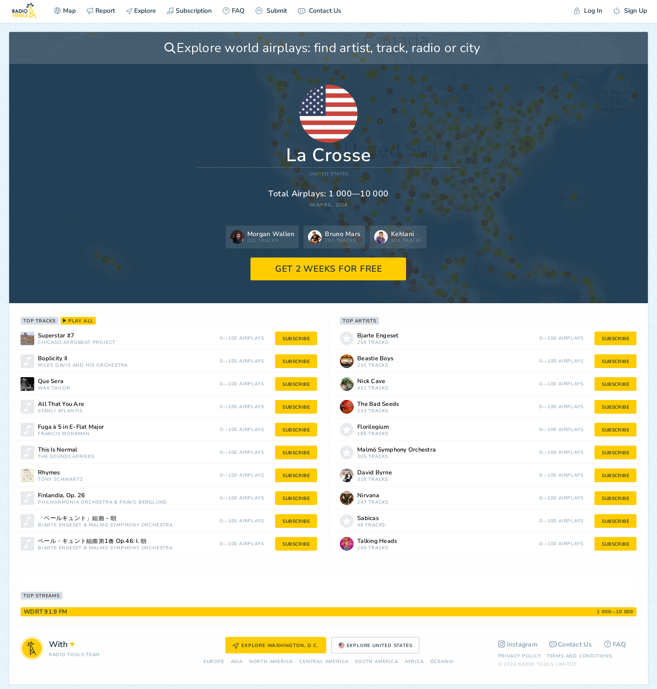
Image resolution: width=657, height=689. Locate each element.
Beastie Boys (375, 358)
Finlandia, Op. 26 (61, 495)
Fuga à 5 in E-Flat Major (71, 427)
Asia (237, 662)
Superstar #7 (56, 335)
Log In (588, 10)
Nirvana (368, 495)
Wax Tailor (54, 388)
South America (376, 662)
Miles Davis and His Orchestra (83, 365)
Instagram (518, 644)
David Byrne (374, 472)
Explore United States (375, 645)
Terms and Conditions (579, 656)
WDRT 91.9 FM (45, 612)
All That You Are (61, 404)
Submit (271, 10)
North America (271, 662)
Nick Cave (371, 381)
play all (78, 321)
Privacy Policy (519, 656)
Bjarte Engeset (60, 525)
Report (101, 10)
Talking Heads (377, 541)
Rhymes (49, 472)
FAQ (234, 10)
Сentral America (324, 662)
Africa (414, 662)
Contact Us (319, 10)
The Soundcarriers (66, 456)
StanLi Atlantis (60, 411)
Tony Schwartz (60, 479)
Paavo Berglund (143, 502)
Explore (141, 10)
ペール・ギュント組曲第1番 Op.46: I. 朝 (92, 541)
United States (329, 174)
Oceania (442, 662)
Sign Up (630, 10)
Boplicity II (52, 358)
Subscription (189, 10)
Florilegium (373, 427)
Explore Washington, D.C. (275, 645)
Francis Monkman (64, 434)
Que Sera (50, 381)
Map (65, 10)
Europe (213, 662)
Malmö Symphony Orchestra (131, 525)
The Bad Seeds (378, 404)
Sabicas (368, 518)
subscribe (296, 339)
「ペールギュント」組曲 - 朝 (77, 518)
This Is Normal (58, 449)
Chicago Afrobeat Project (76, 342)
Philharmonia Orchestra (75, 502)
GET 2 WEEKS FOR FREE (328, 269)
